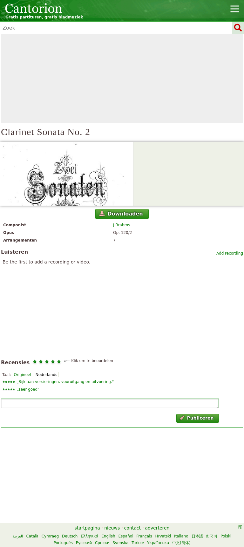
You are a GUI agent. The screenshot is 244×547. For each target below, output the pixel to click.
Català (32, 536)
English (108, 536)
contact (132, 527)
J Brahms (121, 225)
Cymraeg (50, 536)
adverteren (157, 527)
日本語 (197, 536)
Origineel (22, 375)
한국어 (211, 536)
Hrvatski (163, 536)
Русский (84, 543)
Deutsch (70, 536)
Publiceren (197, 418)
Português (63, 543)
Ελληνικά (89, 536)
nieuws (112, 527)
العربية (18, 536)
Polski (225, 536)
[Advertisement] (122, 78)
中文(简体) (181, 543)
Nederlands (46, 375)
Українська (158, 543)
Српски (102, 543)
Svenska (120, 543)
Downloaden (121, 214)
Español (125, 536)
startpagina (87, 527)
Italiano (181, 536)
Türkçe (138, 543)
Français (144, 536)
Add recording (229, 253)
